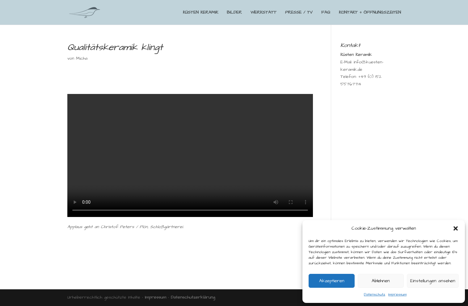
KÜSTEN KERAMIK (200, 12)
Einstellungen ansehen (432, 281)
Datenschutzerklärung (193, 297)
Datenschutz (374, 294)
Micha (81, 58)
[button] (456, 228)
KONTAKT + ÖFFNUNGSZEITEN (370, 12)
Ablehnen (381, 281)
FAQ (325, 12)
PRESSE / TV (299, 12)
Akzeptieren (331, 281)
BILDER (234, 12)
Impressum (397, 294)
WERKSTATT (263, 12)
